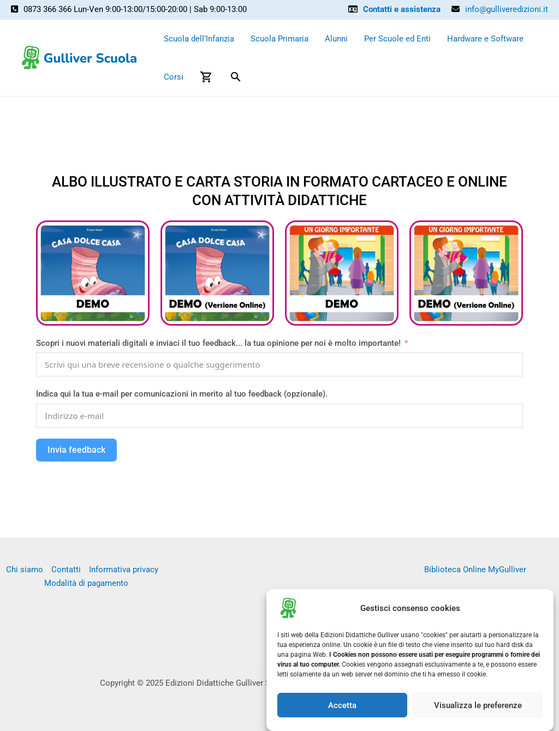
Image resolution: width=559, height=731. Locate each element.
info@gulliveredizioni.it (506, 9)
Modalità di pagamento (86, 583)
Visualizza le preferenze (478, 711)
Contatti (66, 569)
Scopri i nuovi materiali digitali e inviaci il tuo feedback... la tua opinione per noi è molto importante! (219, 343)
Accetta (342, 711)
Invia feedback (76, 450)
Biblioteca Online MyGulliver (475, 569)
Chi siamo (24, 569)
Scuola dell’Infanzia (199, 39)
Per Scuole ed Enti (397, 39)
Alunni (336, 39)
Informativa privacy (123, 569)
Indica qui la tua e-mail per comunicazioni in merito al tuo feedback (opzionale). (182, 394)
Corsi (173, 77)
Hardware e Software (485, 39)
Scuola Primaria (279, 39)
